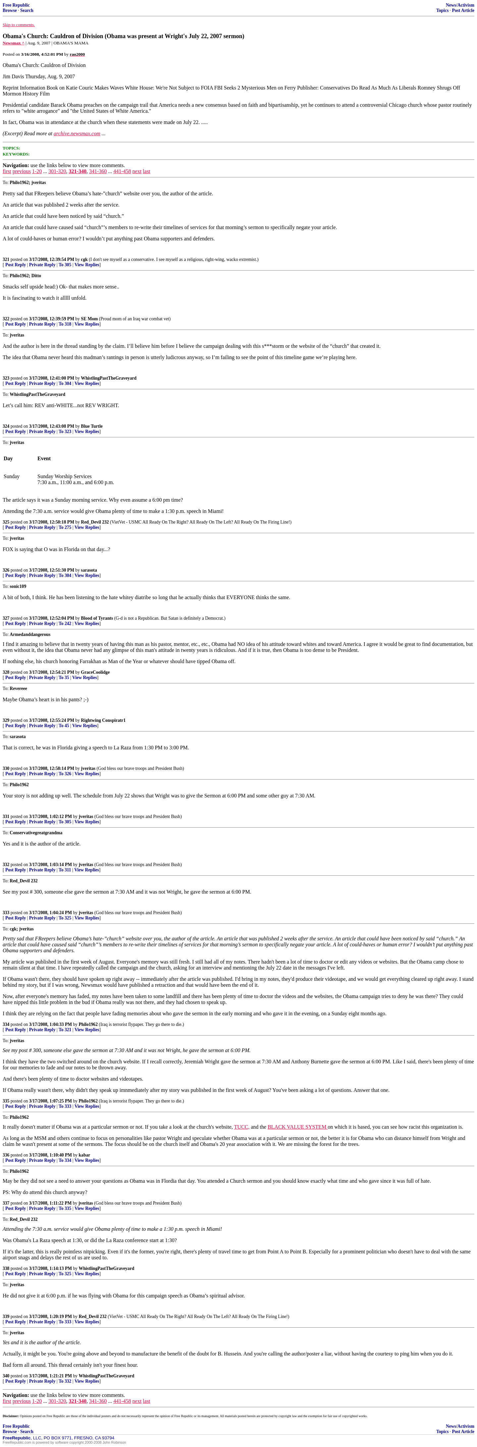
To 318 (65, 324)
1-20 (37, 171)
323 (6, 378)
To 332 (65, 1381)
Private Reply (42, 264)
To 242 (65, 623)
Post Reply (15, 264)
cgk (84, 259)
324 (6, 426)
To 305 (65, 264)
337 (6, 1203)
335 (6, 1101)
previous (22, 171)
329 (6, 720)
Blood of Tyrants (97, 618)
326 (6, 570)
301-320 (57, 171)
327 (6, 618)
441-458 (122, 171)
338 (6, 1268)
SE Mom (89, 318)
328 (6, 672)
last (146, 171)
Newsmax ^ (14, 42)
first (7, 171)
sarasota (89, 570)
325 (6, 522)
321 (6, 259)
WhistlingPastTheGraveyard (108, 378)
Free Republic (16, 5)
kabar (84, 1155)
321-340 (77, 171)
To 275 (65, 527)
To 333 (65, 1106)
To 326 (65, 773)
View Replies (87, 264)
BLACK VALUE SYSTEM (298, 1127)
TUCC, (242, 1127)
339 (6, 1316)
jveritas (88, 768)
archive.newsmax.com (77, 133)
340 (6, 1375)
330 (6, 768)
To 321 (65, 1029)
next (137, 171)
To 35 (64, 677)
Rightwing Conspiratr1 (103, 720)
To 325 (65, 917)
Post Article (463, 10)
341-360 (98, 171)
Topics (442, 10)
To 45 (64, 725)
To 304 (65, 383)
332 (6, 864)
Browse (10, 10)
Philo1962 (88, 1024)
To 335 (65, 1208)
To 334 (65, 1160)
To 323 (65, 431)
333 (6, 912)
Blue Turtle (91, 426)
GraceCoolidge (95, 672)
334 (6, 1024)
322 (6, 318)
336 (6, 1155)
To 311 (65, 869)
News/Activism (460, 5)
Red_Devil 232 (95, 522)
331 (6, 816)
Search (26, 10)
